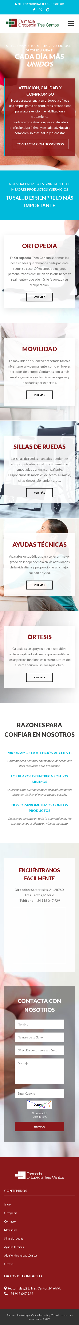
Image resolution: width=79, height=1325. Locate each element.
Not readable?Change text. (39, 1115)
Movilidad (10, 1230)
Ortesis (8, 1264)
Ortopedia (10, 1213)
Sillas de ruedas (13, 1238)
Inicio (7, 1204)
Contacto (10, 1221)
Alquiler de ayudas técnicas (20, 1255)
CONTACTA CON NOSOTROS (40, 144)
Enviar (39, 1126)
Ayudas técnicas (14, 1247)
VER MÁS (39, 297)
